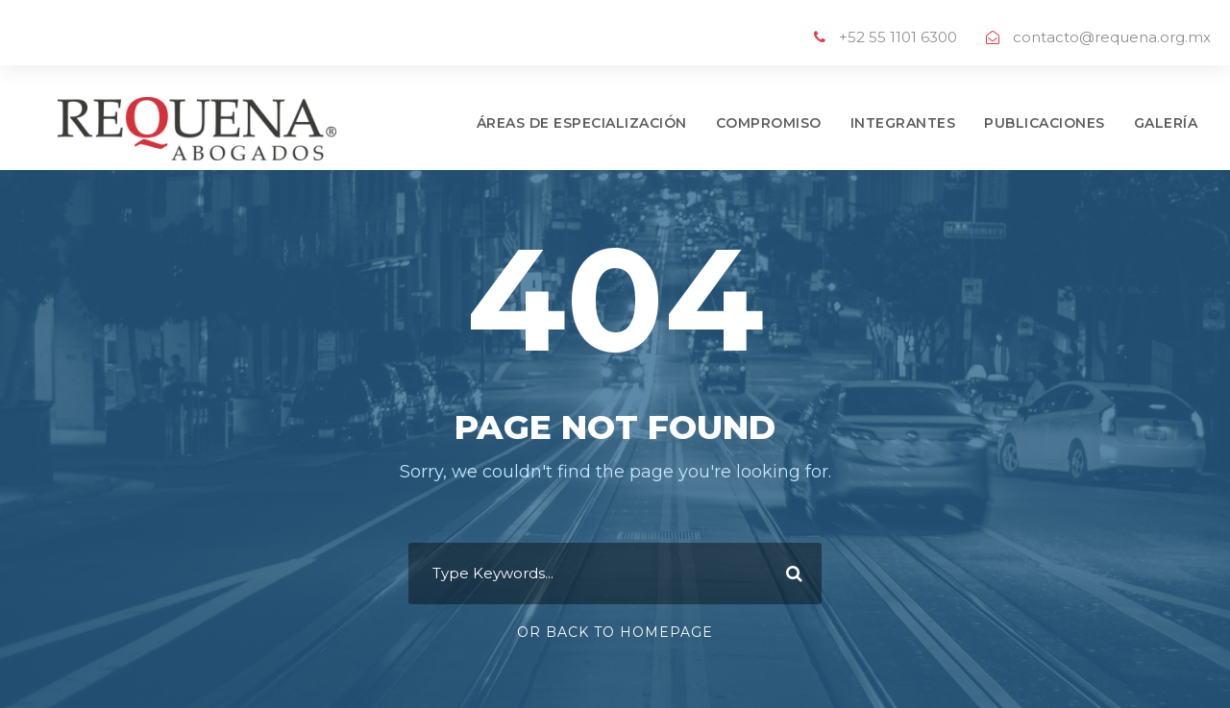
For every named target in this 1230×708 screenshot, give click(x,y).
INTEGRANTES (903, 123)
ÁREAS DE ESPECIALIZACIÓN (582, 123)
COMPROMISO (769, 123)
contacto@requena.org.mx (1112, 37)
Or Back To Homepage (615, 632)
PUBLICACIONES (1044, 123)
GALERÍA (1166, 123)
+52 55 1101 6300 (898, 37)
